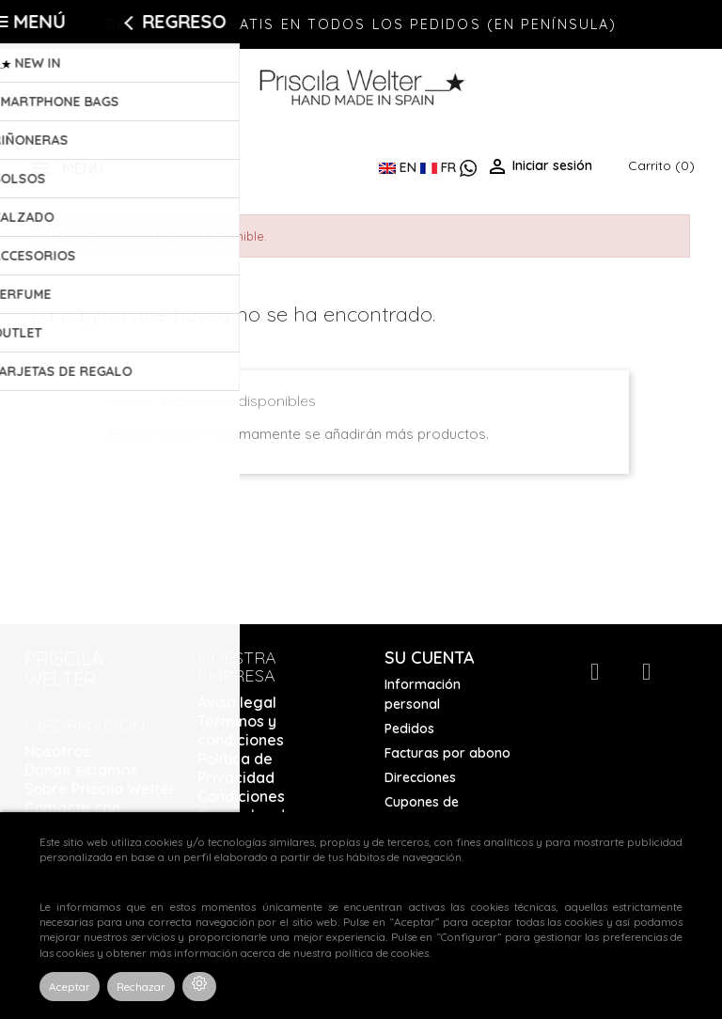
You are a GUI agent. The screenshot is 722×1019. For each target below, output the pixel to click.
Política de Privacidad (236, 768)
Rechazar (141, 987)
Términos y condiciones (240, 730)
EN (399, 167)
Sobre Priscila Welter (100, 788)
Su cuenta (430, 657)
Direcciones (420, 777)
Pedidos (409, 728)
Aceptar (69, 987)
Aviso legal (236, 702)
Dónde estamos (81, 769)
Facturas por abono (447, 753)
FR (440, 167)
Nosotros (57, 751)
